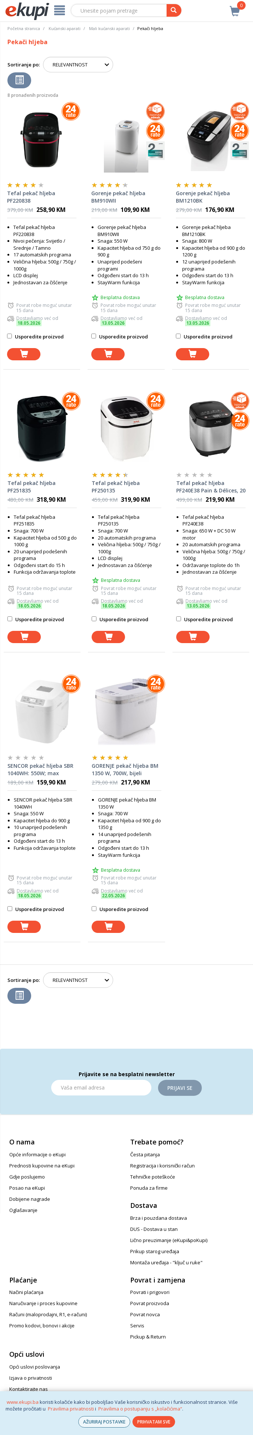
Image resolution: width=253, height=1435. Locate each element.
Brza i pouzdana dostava (158, 1218)
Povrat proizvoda (149, 1303)
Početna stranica (23, 28)
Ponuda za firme (149, 1188)
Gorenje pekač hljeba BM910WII (118, 197)
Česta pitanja (145, 1154)
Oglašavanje (23, 1210)
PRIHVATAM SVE (153, 1422)
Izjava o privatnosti (30, 1378)
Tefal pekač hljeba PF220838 (31, 197)
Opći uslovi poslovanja (34, 1366)
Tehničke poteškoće (152, 1176)
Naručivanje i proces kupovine (43, 1303)
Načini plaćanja (26, 1292)
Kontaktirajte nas (28, 1389)
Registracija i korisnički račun (162, 1165)
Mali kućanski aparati (109, 28)
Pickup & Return (148, 1336)
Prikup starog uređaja (154, 1251)
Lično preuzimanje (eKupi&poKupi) (168, 1240)
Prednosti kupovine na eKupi (42, 1165)
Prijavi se (180, 1087)
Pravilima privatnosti (71, 1408)
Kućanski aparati (64, 28)
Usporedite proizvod (35, 336)
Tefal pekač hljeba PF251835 (31, 486)
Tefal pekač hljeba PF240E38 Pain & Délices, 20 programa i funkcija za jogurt (211, 486)
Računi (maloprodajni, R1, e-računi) (48, 1314)
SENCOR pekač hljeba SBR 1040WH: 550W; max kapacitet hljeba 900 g (40, 769)
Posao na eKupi (27, 1188)
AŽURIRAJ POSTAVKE (104, 1422)
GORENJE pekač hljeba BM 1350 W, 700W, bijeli (125, 769)
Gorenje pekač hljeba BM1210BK (203, 197)
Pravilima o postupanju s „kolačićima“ (140, 1408)
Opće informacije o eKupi (37, 1154)
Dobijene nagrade (29, 1199)
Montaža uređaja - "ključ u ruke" (166, 1262)
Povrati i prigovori (150, 1292)
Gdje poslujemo (27, 1176)
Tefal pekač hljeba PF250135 (116, 486)
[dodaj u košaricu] (23, 354)
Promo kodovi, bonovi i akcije (42, 1325)
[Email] (101, 1087)
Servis (137, 1325)
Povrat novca (145, 1314)
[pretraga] (174, 10)
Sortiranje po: (23, 64)
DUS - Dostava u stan (154, 1229)
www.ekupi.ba (23, 1402)
